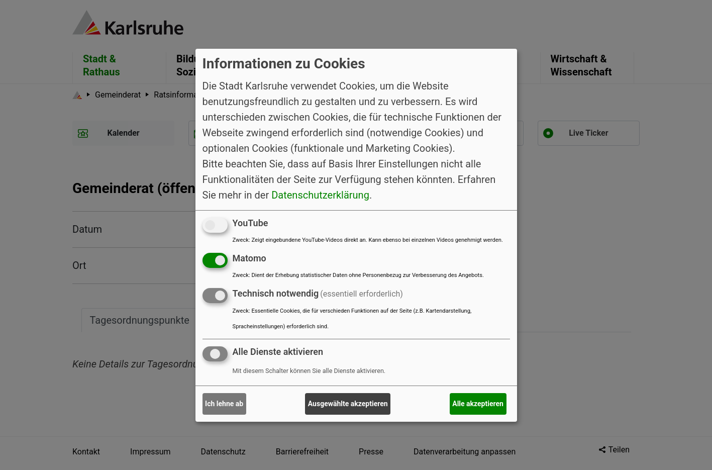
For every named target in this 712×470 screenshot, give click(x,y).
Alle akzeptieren (477, 404)
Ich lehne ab (224, 404)
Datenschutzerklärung (320, 195)
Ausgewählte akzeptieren (348, 404)
